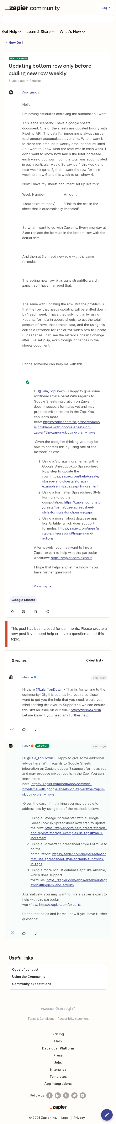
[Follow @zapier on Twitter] (74, 1095)
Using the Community (28, 977)
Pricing (58, 1034)
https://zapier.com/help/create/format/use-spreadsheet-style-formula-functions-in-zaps (71, 507)
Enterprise (58, 1069)
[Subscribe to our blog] (66, 1095)
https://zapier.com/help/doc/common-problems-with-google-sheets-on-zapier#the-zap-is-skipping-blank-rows (67, 427)
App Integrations (58, 1084)
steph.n (27, 677)
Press (58, 1055)
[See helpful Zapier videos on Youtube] (83, 1095)
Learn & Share (41, 31)
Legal (65, 1117)
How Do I (16, 43)
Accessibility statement (73, 1018)
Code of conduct (25, 969)
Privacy (79, 1117)
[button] (106, 8)
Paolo (26, 746)
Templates (58, 1076)
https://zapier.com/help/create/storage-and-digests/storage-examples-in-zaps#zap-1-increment (70, 481)
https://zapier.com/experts (71, 558)
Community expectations (31, 984)
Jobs (58, 1062)
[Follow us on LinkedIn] (58, 1095)
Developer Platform (58, 1048)
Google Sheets (23, 600)
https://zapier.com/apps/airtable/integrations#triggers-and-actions (70, 533)
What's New (73, 31)
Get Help (12, 31)
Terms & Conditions (41, 1018)
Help (58, 1041)
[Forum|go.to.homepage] (33, 8)
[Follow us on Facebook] (49, 1095)
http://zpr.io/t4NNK (86, 710)
